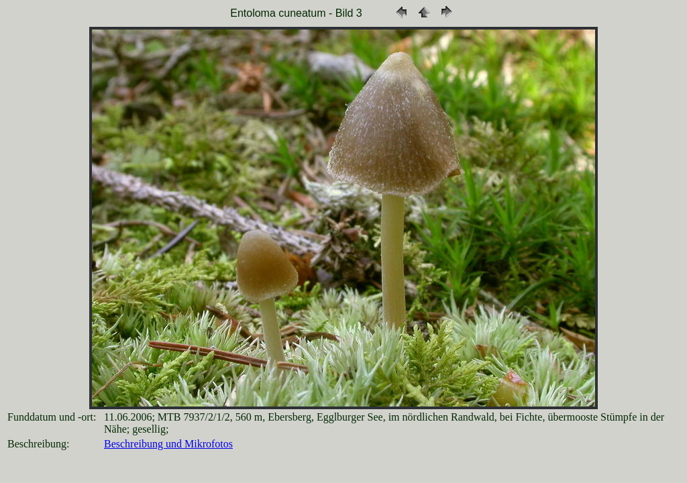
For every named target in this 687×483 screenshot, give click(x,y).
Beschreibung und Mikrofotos (168, 443)
